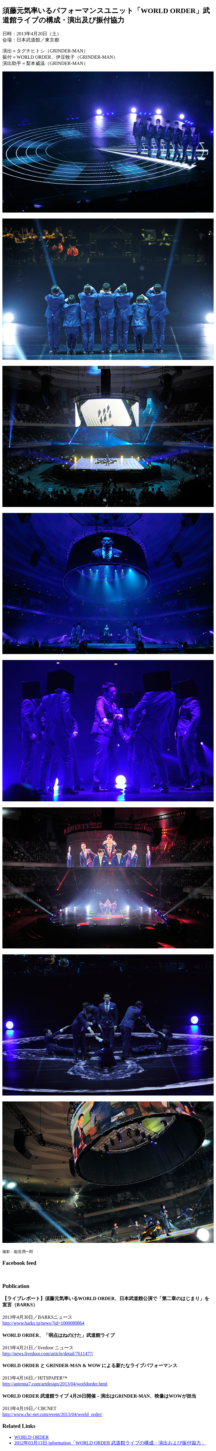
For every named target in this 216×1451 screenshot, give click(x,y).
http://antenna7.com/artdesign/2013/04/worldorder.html (55, 1383)
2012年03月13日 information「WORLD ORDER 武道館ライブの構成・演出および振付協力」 (110, 1442)
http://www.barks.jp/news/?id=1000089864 (43, 1323)
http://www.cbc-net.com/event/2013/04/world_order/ (52, 1414)
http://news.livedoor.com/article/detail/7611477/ (47, 1353)
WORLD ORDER (31, 1437)
